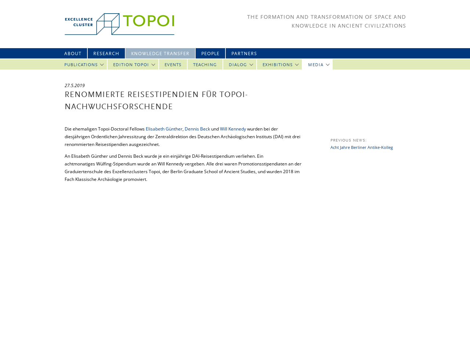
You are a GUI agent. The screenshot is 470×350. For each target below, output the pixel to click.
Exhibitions (278, 65)
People (210, 53)
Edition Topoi (131, 65)
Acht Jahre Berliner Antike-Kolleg (361, 147)
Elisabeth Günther (164, 129)
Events (172, 65)
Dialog (238, 65)
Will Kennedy (233, 129)
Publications (81, 65)
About (73, 53)
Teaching (205, 65)
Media (315, 65)
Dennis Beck (197, 129)
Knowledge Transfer (160, 53)
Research (106, 53)
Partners (244, 53)
